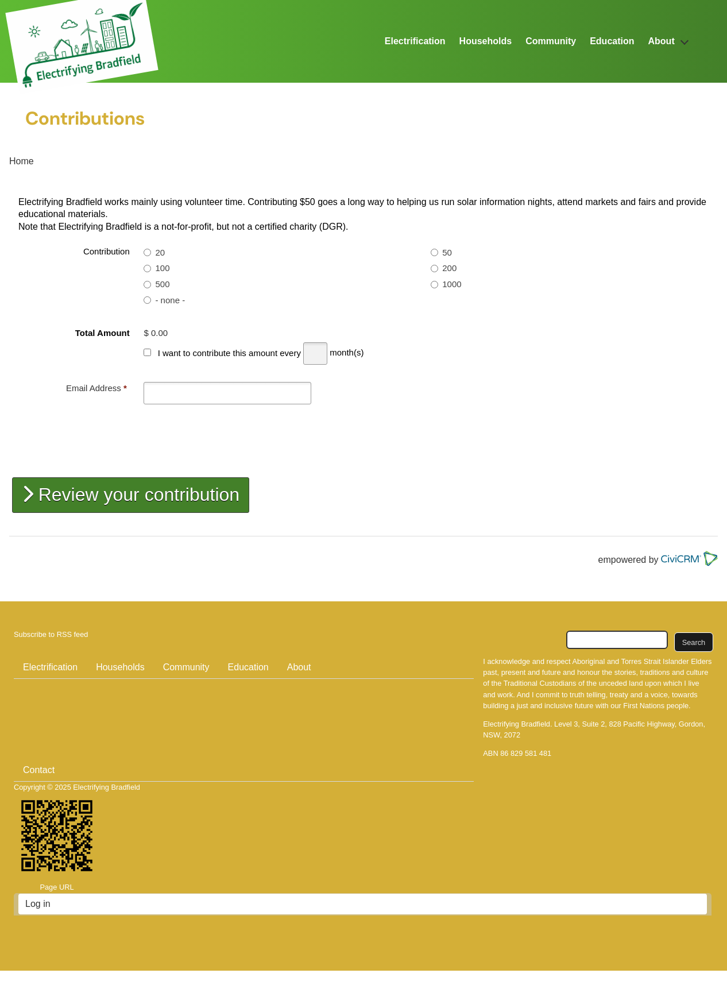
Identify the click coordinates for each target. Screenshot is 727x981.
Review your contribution (130, 494)
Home (21, 161)
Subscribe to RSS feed (51, 634)
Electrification (415, 41)
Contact (39, 770)
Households (485, 41)
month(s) (346, 353)
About (661, 41)
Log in (38, 904)
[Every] (315, 353)
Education (612, 41)
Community (550, 41)
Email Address (96, 388)
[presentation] (107, 441)
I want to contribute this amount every (229, 353)
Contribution (106, 251)
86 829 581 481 (525, 753)
